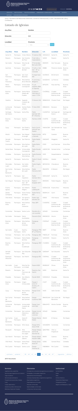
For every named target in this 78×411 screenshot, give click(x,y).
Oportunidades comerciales (34, 386)
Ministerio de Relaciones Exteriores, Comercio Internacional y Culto (31, 18)
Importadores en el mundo (34, 382)
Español (69, 9)
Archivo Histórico (60, 378)
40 (29, 354)
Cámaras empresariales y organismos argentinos (39, 378)
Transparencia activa (61, 382)
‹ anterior (17, 354)
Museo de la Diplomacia (62, 380)
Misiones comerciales (32, 384)
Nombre (31, 30)
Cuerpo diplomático (10, 384)
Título (16, 52)
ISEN (57, 375)
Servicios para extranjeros (11, 378)
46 (49, 354)
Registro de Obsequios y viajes (63, 384)
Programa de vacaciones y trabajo (13, 380)
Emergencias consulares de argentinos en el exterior (40, 371)
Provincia (31, 42)
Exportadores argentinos (33, 380)
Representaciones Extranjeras (34, 375)
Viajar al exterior (9, 375)
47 (52, 354)
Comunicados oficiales (21, 15)
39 (25, 354)
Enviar (52, 44)
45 (46, 354)
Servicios (9, 12)
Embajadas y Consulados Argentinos (36, 373)
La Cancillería (59, 371)
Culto (6, 382)
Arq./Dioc (8, 30)
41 (32, 354)
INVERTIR (64, 12)
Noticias (9, 15)
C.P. (29, 36)
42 (35, 354)
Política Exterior (29, 12)
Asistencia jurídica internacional (13, 386)
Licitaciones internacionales (34, 389)
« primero (9, 354)
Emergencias (51, 9)
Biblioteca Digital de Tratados (12, 389)
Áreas (57, 373)
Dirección (8, 36)
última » (69, 354)
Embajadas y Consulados (44, 12)
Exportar (57, 12)
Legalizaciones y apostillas (11, 371)
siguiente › (61, 354)
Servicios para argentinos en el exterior (15, 373)
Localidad (8, 42)
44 (42, 354)
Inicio (6, 18)
